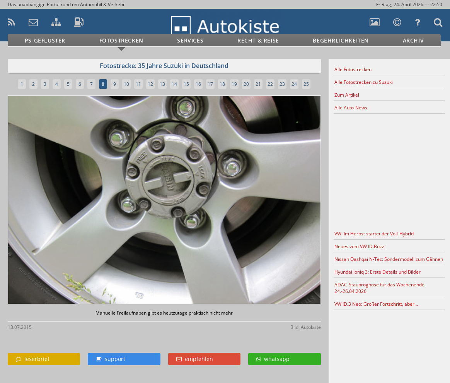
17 (210, 84)
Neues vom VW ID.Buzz (359, 246)
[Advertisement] (389, 170)
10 (126, 84)
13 (162, 84)
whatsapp (273, 359)
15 (186, 84)
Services (190, 40)
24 (294, 84)
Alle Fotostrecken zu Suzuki (363, 82)
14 (174, 84)
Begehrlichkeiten (341, 40)
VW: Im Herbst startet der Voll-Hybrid (374, 233)
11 (138, 84)
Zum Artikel (346, 95)
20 (246, 84)
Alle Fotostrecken (353, 69)
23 (282, 84)
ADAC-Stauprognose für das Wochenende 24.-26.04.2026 (379, 287)
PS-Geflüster (45, 40)
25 (306, 84)
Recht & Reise (258, 40)
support (110, 359)
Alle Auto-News (350, 107)
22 (270, 84)
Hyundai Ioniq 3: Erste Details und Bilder (377, 272)
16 (198, 84)
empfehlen (194, 359)
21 (258, 84)
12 (150, 84)
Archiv (413, 40)
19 (234, 84)
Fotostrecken (121, 40)
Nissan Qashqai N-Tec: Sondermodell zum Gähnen (388, 259)
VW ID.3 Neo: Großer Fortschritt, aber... (376, 304)
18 (222, 84)
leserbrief (32, 359)
